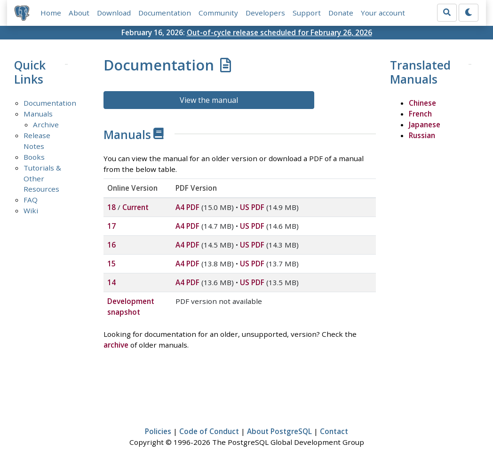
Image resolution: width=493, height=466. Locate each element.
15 (111, 263)
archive (115, 345)
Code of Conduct (209, 431)
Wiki (31, 210)
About (79, 12)
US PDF (252, 207)
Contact (334, 431)
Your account (383, 12)
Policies (158, 431)
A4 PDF (187, 207)
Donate (340, 12)
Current (135, 207)
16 (111, 244)
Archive (46, 124)
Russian (422, 135)
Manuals (38, 113)
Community (218, 12)
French (420, 113)
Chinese (422, 103)
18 (111, 207)
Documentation (164, 12)
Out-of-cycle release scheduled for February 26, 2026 (279, 32)
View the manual (209, 100)
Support (307, 12)
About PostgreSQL (279, 431)
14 (111, 282)
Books (34, 157)
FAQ (31, 199)
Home (50, 12)
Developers (265, 12)
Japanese (424, 124)
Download (114, 12)
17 (111, 226)
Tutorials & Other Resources (42, 178)
